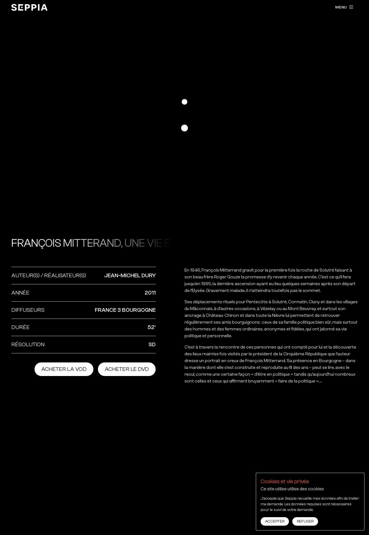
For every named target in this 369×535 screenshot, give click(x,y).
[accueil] (29, 7)
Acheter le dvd (127, 369)
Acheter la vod (64, 369)
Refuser (305, 521)
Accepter (274, 521)
